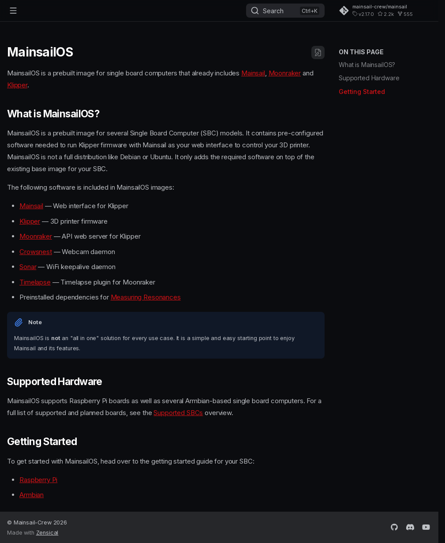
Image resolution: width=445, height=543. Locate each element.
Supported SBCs (178, 412)
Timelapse (35, 282)
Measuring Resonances (146, 297)
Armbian (31, 495)
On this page (361, 52)
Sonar (27, 266)
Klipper (17, 85)
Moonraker (285, 73)
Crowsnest (35, 251)
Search (273, 11)
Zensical (47, 532)
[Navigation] (13, 11)
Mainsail (253, 73)
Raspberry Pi (38, 480)
